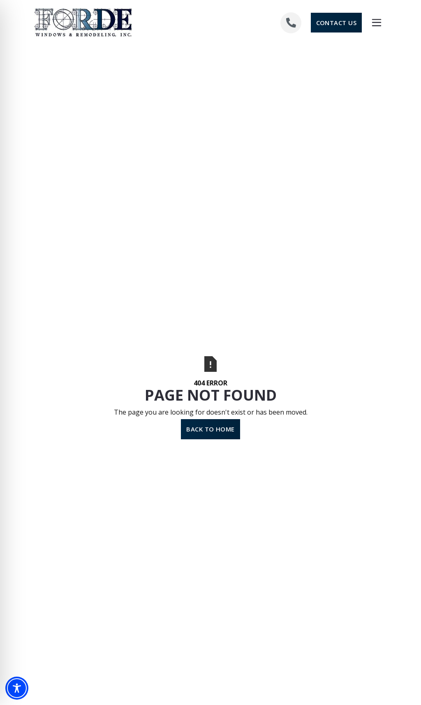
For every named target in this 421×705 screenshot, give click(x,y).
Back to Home (210, 429)
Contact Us (336, 23)
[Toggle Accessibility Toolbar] (17, 688)
